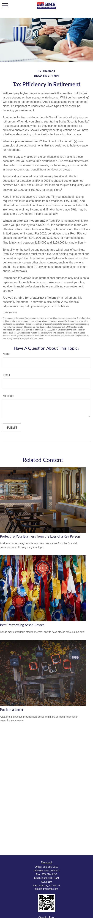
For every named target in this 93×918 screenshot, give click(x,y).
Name (6, 353)
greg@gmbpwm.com (46, 888)
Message (8, 395)
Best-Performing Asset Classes (22, 625)
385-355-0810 (50, 866)
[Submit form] (12, 427)
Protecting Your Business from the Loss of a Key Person (40, 536)
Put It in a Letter (11, 710)
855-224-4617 (52, 870)
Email (6, 374)
